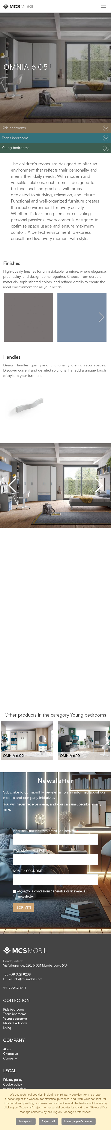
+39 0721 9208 (20, 975)
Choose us (10, 1054)
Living (7, 1028)
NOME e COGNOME (28, 871)
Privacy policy (12, 1080)
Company (10, 1058)
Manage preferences (78, 1121)
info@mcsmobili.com (28, 979)
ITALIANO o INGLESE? (29, 851)
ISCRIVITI (23, 908)
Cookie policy (12, 1084)
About (7, 1049)
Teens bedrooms (14, 1014)
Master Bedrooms (15, 1023)
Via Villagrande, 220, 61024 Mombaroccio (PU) (35, 965)
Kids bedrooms (13, 1009)
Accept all (25, 1121)
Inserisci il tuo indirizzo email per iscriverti (44, 831)
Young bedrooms (15, 1019)
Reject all (48, 1121)
